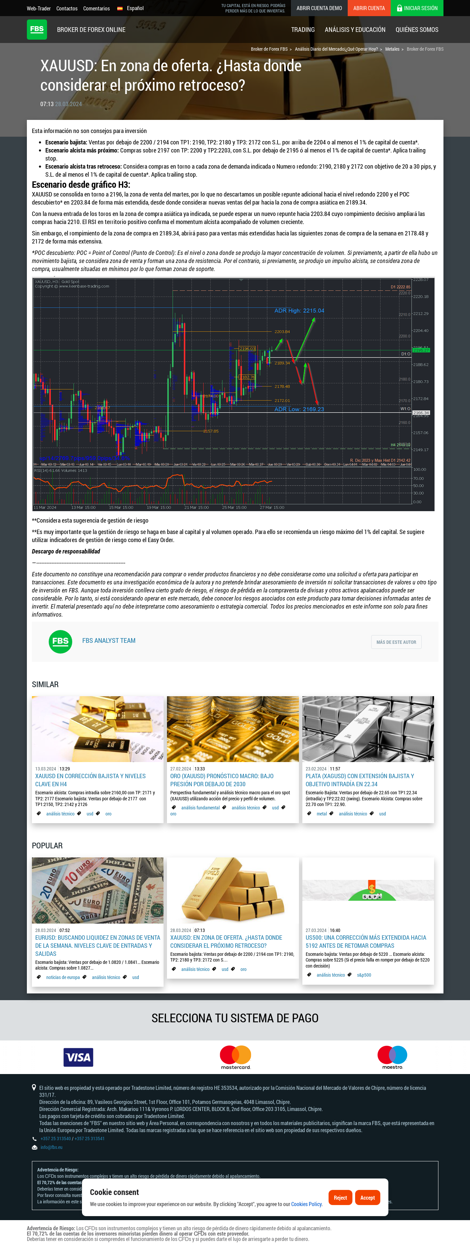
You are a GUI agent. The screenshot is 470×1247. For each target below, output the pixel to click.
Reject (340, 1217)
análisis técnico (60, 813)
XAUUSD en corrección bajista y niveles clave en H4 (90, 780)
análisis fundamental (200, 807)
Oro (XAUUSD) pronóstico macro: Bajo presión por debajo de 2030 (221, 780)
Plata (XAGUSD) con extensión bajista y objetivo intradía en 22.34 (360, 780)
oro (108, 813)
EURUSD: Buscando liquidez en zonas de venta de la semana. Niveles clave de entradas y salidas (97, 945)
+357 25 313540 (56, 1138)
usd (90, 813)
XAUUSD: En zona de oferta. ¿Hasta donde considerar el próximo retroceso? (226, 941)
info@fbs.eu (51, 1147)
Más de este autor (396, 642)
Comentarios (96, 8)
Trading (303, 29)
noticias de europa (63, 977)
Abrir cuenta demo (319, 7)
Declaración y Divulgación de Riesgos (121, 1195)
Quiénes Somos (417, 29)
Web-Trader (39, 8)
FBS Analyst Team (108, 640)
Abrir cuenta (369, 7)
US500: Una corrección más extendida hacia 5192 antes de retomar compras (366, 941)
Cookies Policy (306, 1224)
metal (322, 813)
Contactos (67, 8)
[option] (78, 1057)
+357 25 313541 (90, 1138)
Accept (367, 1217)
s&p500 (364, 975)
